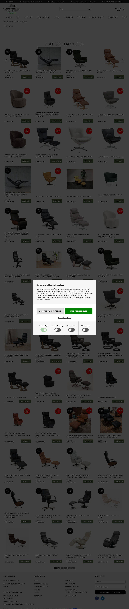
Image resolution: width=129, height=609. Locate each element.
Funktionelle (71, 326)
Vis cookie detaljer (64, 318)
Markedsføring (57, 326)
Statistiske (85, 326)
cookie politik (44, 300)
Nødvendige (43, 326)
